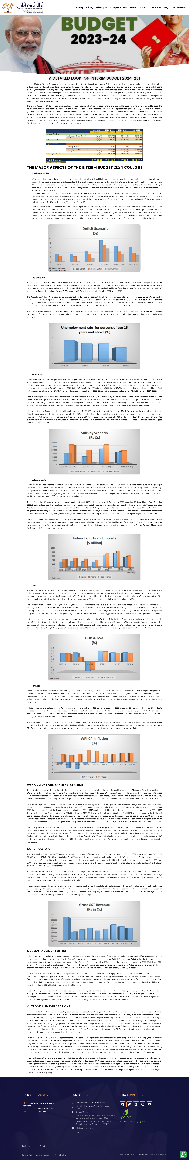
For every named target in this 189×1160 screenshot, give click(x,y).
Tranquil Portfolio (118, 7)
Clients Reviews (178, 7)
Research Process (139, 7)
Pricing (89, 7)
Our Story (78, 7)
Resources (155, 7)
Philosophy (101, 7)
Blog (166, 7)
